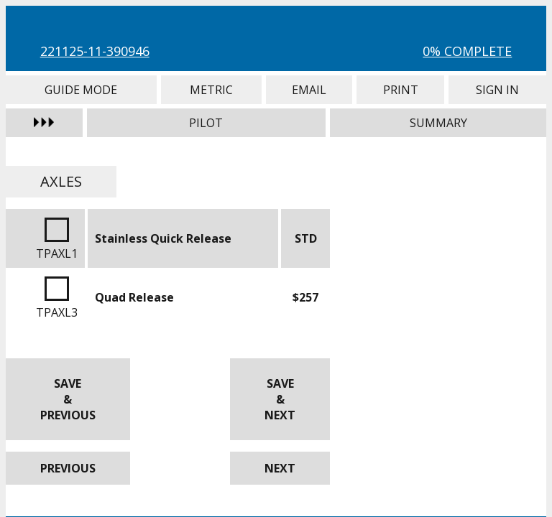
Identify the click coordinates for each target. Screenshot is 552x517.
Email (309, 89)
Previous (68, 468)
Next (279, 468)
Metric (211, 89)
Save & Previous (68, 399)
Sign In (497, 89)
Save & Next (279, 399)
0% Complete (467, 51)
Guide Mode (81, 89)
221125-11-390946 (95, 51)
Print (400, 89)
